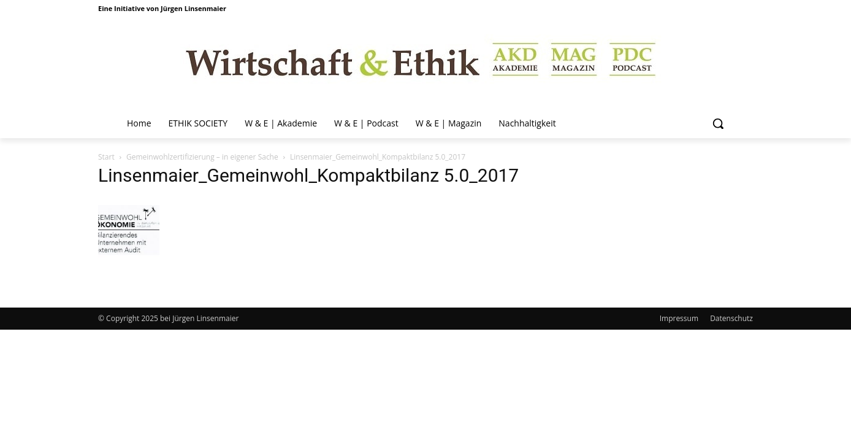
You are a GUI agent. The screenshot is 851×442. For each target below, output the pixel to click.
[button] (718, 123)
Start (106, 157)
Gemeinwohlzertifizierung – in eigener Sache (202, 157)
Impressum (679, 318)
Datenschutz (731, 318)
